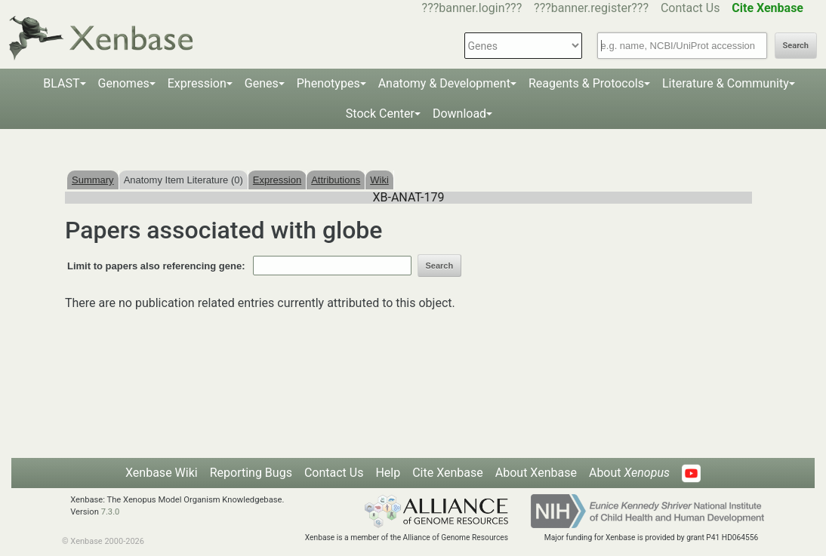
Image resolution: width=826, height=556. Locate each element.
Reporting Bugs (251, 472)
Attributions (335, 180)
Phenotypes (328, 83)
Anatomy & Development (444, 83)
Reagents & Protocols (586, 83)
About (629, 472)
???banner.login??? (472, 8)
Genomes (123, 83)
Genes (262, 83)
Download (459, 113)
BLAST (61, 83)
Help (387, 472)
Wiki (379, 180)
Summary (93, 180)
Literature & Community (725, 83)
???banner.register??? (591, 8)
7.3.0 (110, 512)
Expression (197, 83)
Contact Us (690, 8)
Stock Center (380, 113)
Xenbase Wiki (161, 472)
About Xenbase (536, 472)
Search (796, 46)
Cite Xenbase (447, 472)
